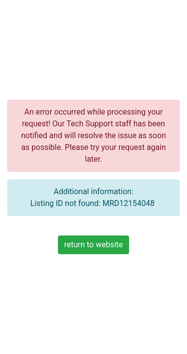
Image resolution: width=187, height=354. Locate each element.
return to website (93, 244)
